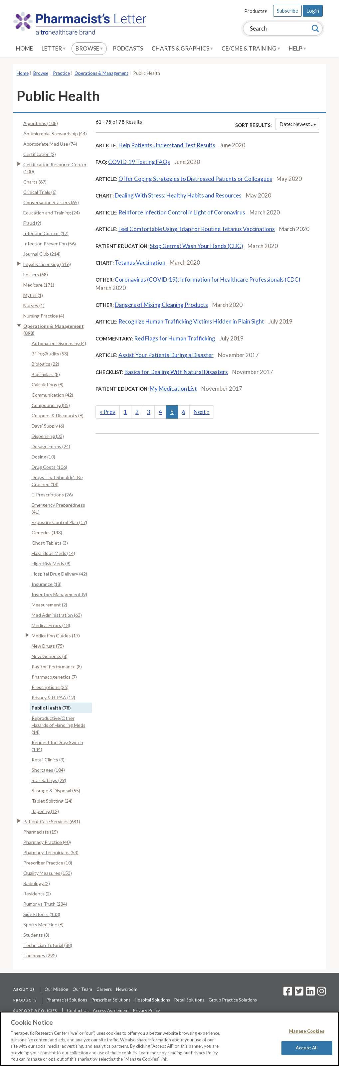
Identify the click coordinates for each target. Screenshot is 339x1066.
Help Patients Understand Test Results (166, 145)
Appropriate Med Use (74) (50, 144)
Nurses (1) (34, 305)
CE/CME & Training (251, 48)
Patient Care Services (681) (51, 821)
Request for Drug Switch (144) (57, 745)
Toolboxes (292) (40, 955)
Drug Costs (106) (49, 467)
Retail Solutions (189, 999)
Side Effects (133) (41, 914)
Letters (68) (35, 274)
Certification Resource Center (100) (54, 168)
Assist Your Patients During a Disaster (166, 354)
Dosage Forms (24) (51, 446)
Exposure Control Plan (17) (59, 522)
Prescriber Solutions (110, 999)
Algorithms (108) (40, 123)
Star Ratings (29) (49, 780)
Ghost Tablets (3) (50, 543)
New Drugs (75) (48, 646)
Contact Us (77, 1010)
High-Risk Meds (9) (51, 563)
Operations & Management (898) (53, 329)
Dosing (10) (43, 457)
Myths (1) (33, 295)
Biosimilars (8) (46, 374)
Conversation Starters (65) (51, 202)
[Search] (315, 28)
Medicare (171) (38, 285)
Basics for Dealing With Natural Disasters (176, 371)
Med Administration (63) (57, 615)
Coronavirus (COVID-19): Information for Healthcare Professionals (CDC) (207, 279)
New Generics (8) (50, 656)
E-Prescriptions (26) (52, 494)
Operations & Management (101, 73)
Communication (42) (52, 395)
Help (297, 48)
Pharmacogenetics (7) (54, 677)
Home (24, 48)
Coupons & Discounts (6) (58, 415)
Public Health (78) (51, 708)
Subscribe (287, 11)
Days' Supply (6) (48, 426)
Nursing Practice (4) (43, 316)
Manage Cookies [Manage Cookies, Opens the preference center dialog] (306, 1031)
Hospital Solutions (152, 999)
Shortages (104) (48, 770)
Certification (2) (39, 154)
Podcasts (128, 48)
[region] (169, 1039)
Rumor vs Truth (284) (45, 904)
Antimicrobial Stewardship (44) (55, 133)
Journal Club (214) (42, 254)
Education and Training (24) (51, 212)
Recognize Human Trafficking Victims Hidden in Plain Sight (191, 321)
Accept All (307, 1047)
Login (312, 11)
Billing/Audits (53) (50, 353)
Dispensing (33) (48, 436)
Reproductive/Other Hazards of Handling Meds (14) (58, 725)
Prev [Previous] (107, 411)
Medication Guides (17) (56, 635)
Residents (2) (37, 893)
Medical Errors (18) (51, 625)
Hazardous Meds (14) (53, 553)
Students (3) (36, 935)
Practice (61, 73)
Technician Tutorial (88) (47, 945)
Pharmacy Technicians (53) (51, 852)
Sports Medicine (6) (43, 924)
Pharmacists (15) (40, 832)
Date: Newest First (299, 124)
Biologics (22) (45, 364)
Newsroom (126, 989)
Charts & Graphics (182, 48)
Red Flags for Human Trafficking (174, 338)
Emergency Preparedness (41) (58, 508)
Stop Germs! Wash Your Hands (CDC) (196, 245)
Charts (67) (35, 182)
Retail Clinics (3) (48, 759)
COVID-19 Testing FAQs (139, 161)
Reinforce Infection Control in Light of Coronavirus (181, 212)
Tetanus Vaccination (140, 262)
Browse (89, 48)
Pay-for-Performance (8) (57, 666)
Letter (54, 48)
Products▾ (255, 11)
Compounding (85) (51, 405)
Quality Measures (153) (47, 873)
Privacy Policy (146, 1010)
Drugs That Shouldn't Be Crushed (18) (57, 480)
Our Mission (56, 989)
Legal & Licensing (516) (47, 264)
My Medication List (173, 388)
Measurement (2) (49, 604)
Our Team (82, 989)
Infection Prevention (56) (49, 243)
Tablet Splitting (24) (52, 801)
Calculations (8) (48, 384)
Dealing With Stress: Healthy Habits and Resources (178, 195)
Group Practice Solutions (233, 999)
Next (202, 411)
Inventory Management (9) (59, 594)
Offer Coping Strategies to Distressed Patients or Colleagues (195, 178)
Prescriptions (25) (50, 687)
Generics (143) (47, 532)
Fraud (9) (32, 223)
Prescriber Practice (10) (47, 863)
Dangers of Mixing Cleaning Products (161, 304)
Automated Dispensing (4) (59, 343)
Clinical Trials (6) (40, 192)
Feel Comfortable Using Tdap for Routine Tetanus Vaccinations (196, 228)
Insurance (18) (47, 584)
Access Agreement (111, 1010)
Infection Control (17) (46, 233)
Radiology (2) (36, 883)
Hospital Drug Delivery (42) (59, 574)
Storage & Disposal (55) (56, 790)
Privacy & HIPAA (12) (53, 697)
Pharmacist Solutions (67, 999)
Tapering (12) (45, 811)
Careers (104, 989)
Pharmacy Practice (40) (47, 842)
